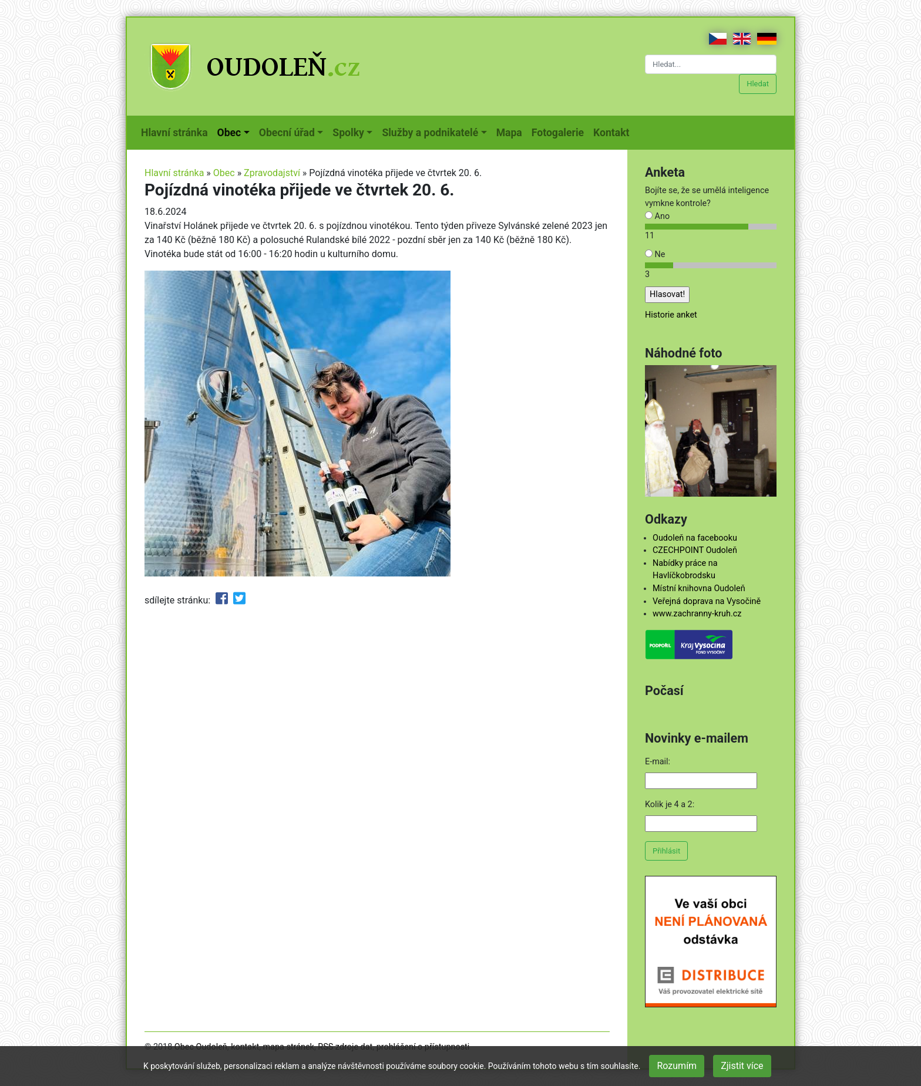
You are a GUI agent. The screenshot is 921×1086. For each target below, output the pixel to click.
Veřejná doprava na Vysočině (707, 601)
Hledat (758, 83)
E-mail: (657, 762)
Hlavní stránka (177, 131)
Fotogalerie (560, 131)
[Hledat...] (711, 64)
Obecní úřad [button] (287, 133)
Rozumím (677, 1065)
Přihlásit (666, 850)
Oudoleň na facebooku (695, 538)
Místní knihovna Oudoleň (699, 588)
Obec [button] (229, 133)
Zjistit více (742, 1065)
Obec (224, 172)
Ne (655, 254)
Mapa (511, 131)
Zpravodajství (272, 172)
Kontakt (613, 131)
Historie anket (671, 315)
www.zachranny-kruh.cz (697, 614)
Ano (657, 216)
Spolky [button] (348, 133)
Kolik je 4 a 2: (669, 805)
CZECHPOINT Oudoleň (695, 550)
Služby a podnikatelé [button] (430, 133)
